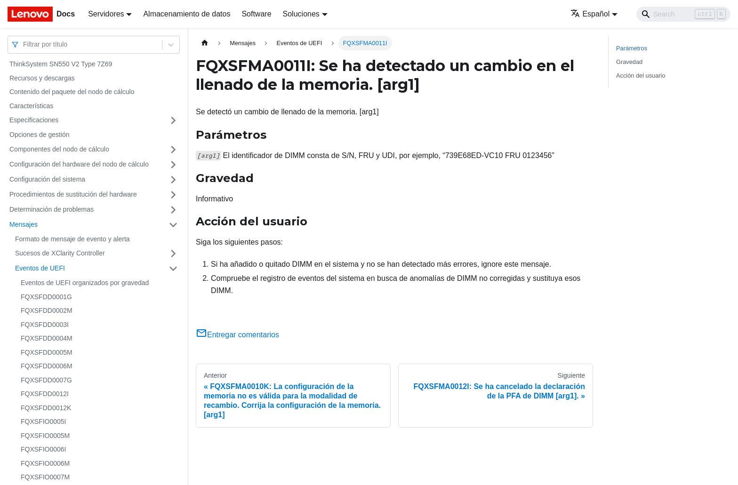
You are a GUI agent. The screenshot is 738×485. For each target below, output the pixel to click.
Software (256, 14)
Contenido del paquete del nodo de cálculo (71, 91)
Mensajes (23, 224)
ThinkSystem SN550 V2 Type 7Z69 (60, 64)
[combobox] (24, 44)
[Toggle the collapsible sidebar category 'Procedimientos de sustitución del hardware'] (173, 194)
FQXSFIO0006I (43, 449)
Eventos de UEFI (40, 268)
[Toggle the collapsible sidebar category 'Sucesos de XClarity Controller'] (173, 253)
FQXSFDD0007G (46, 380)
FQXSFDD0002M (46, 310)
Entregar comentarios (237, 335)
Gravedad (629, 61)
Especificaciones (33, 120)
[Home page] (205, 43)
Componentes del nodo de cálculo (59, 149)
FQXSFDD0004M (46, 338)
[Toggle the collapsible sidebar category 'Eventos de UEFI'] (173, 268)
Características (31, 106)
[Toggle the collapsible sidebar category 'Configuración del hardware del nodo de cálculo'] (173, 164)
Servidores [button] (106, 14)
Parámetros (631, 48)
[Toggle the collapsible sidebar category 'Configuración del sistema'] (173, 179)
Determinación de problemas (51, 209)
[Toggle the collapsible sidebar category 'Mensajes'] (173, 224)
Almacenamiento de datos (186, 14)
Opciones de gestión (39, 134)
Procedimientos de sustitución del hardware (73, 194)
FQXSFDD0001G (46, 297)
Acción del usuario (641, 75)
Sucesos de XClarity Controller (60, 253)
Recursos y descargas (42, 78)
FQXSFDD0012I (45, 394)
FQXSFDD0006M (46, 366)
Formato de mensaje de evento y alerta (72, 239)
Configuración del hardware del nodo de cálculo (79, 164)
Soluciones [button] (301, 14)
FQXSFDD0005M (46, 352)
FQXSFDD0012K (46, 408)
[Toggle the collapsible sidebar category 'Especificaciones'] (173, 120)
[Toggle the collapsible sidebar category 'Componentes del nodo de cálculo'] (173, 149)
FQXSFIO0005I (43, 421)
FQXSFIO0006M (45, 463)
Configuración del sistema (47, 179)
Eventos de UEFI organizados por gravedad (85, 282)
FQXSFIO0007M (45, 477)
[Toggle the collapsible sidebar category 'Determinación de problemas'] (173, 209)
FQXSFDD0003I (45, 324)
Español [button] (590, 14)
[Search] (683, 14)
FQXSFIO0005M (45, 435)
